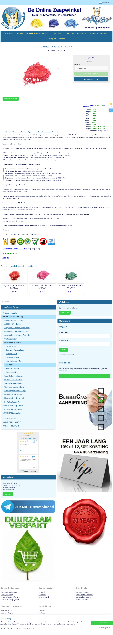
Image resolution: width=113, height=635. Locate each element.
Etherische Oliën (11, 354)
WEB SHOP (8, 34)
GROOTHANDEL (19, 34)
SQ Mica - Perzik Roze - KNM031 (42, 286)
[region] (42, 627)
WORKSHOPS (94, 34)
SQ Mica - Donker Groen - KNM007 (71, 286)
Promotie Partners (82, 599)
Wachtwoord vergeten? (66, 355)
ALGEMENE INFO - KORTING (12, 422)
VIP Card (42, 592)
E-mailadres (63, 332)
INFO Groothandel (82, 592)
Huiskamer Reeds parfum (13, 394)
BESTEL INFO (29, 34)
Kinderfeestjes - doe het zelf (14, 398)
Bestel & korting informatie (10, 597)
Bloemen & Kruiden (12, 369)
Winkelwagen (65, 313)
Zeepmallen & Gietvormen (13, 383)
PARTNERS (103, 34)
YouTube (42, 613)
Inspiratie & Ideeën (9, 418)
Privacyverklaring (7, 595)
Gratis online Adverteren (84, 595)
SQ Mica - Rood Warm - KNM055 (14, 286)
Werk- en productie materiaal (14, 387)
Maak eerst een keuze (91, 74)
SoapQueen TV (6, 610)
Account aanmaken (67, 376)
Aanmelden (7, 494)
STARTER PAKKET (70, 34)
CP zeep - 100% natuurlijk (13, 380)
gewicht (77, 64)
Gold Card (42, 595)
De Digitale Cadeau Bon (12, 402)
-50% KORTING (11, 346)
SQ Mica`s (9, 365)
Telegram (42, 610)
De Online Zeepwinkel (10, 313)
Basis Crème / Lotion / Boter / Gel (16, 331)
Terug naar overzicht (10, 99)
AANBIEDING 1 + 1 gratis (12, 324)
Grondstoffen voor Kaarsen (13, 376)
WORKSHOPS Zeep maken (12, 413)
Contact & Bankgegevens (10, 599)
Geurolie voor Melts (13, 357)
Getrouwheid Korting (83, 597)
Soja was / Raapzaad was (15, 350)
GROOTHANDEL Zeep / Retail (13, 406)
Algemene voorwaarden (9, 592)
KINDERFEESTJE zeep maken (12, 409)
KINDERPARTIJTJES (82, 34)
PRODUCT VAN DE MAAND (54, 34)
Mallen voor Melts (12, 372)
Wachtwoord (63, 341)
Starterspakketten (10, 339)
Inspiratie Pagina (7, 613)
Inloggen (63, 350)
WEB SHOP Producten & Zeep (13, 317)
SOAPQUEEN (52, 39)
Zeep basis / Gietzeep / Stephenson (17, 328)
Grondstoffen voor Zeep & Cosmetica (17, 335)
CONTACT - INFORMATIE (11, 426)
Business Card (44, 597)
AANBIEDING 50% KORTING (13, 320)
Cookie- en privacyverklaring (31, 630)
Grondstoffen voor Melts (12, 343)
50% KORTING (40, 34)
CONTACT (61, 39)
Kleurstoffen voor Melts (14, 361)
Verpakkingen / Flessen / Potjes (15, 391)
